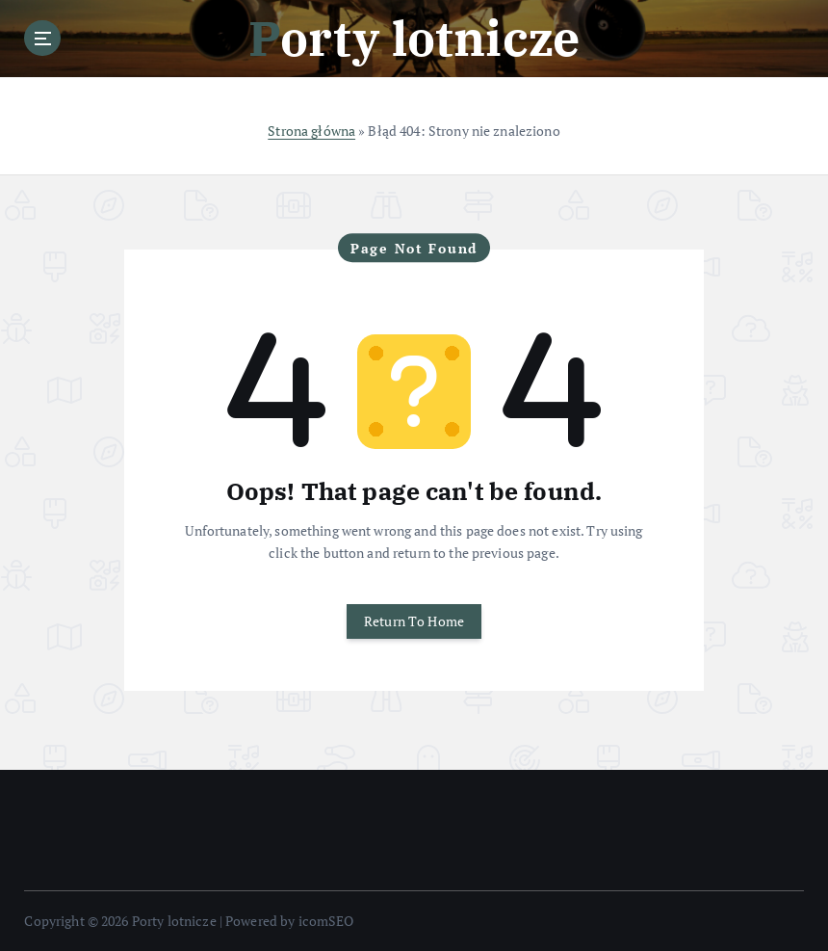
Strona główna (311, 131)
